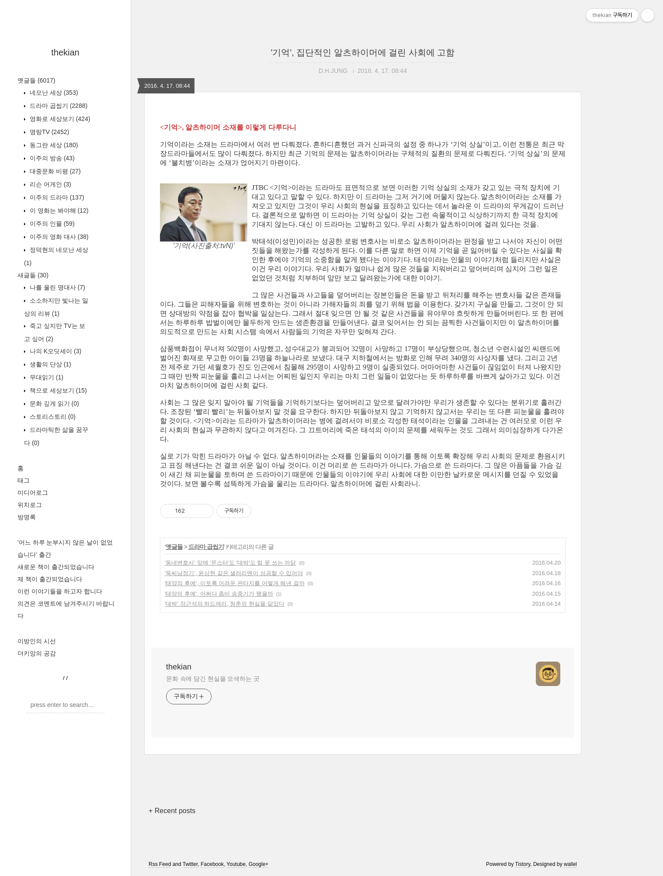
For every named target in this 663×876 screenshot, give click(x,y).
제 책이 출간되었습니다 (49, 579)
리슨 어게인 (49, 184)
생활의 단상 (49, 364)
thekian (65, 52)
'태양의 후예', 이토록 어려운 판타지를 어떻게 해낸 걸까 (235, 583)
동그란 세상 (53, 144)
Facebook (212, 864)
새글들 (33, 275)
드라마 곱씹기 (57, 105)
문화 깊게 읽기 (53, 403)
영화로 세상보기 (59, 118)
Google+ (259, 864)
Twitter (190, 864)
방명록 (26, 517)
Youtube (236, 864)
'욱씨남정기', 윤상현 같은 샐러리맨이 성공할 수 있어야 (234, 573)
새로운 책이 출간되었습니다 (55, 566)
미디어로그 (32, 492)
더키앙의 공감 (36, 653)
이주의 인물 (51, 223)
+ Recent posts (172, 810)
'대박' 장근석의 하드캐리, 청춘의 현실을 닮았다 (225, 603)
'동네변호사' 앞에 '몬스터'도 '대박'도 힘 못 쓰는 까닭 (230, 562)
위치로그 (29, 504)
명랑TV (48, 131)
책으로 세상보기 (57, 390)
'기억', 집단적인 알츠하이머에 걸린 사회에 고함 (363, 52)
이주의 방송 (51, 158)
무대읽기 (45, 377)
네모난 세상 (53, 92)
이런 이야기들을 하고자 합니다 (59, 591)
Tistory (523, 864)
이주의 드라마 (56, 197)
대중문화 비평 (54, 171)
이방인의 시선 (36, 641)
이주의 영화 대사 (58, 236)
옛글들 (36, 80)
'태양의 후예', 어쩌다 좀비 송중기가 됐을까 (219, 593)
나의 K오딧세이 (54, 351)
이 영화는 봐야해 (58, 210)
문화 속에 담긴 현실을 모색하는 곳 (213, 678)
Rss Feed (160, 864)
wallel (570, 864)
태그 (23, 480)
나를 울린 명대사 (56, 287)
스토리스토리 (52, 416)
